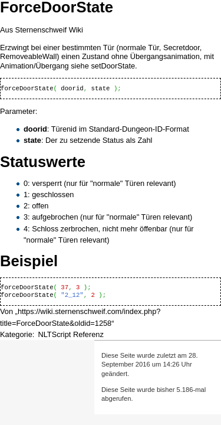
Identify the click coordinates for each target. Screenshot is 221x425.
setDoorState (113, 65)
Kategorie (16, 334)
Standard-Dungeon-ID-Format (139, 129)
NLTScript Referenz (70, 334)
